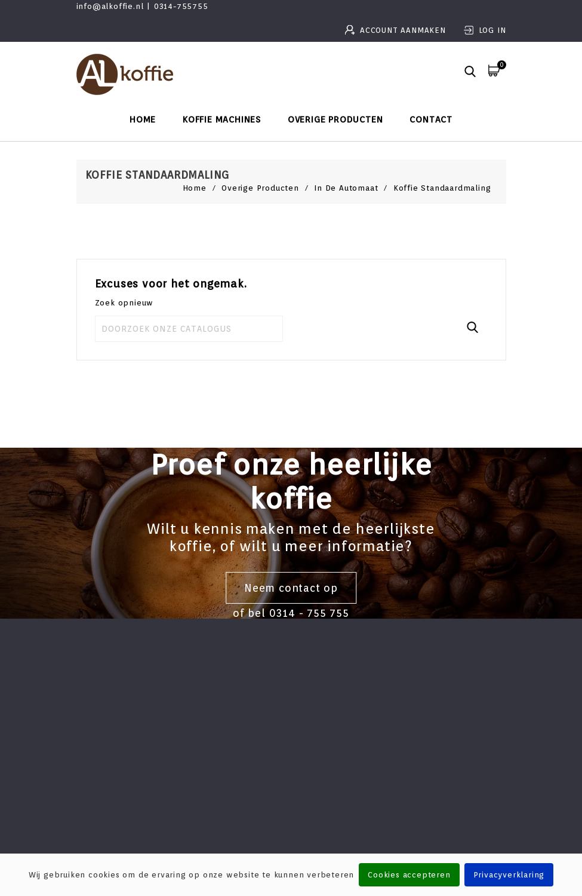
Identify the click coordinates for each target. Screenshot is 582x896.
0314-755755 (181, 6)
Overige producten (335, 119)
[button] (470, 72)
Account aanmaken (404, 30)
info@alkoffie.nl (110, 6)
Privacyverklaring (509, 874)
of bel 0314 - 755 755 (291, 613)
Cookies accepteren (409, 874)
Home (143, 119)
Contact (430, 119)
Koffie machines (222, 119)
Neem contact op (291, 588)
